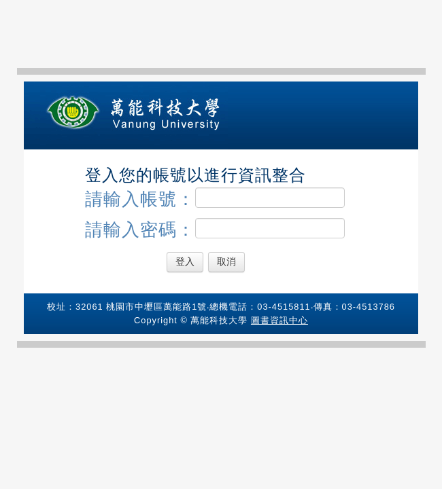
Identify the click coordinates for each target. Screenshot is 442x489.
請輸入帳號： (215, 198)
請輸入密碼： (215, 229)
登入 (184, 262)
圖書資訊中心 (279, 320)
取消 (226, 262)
